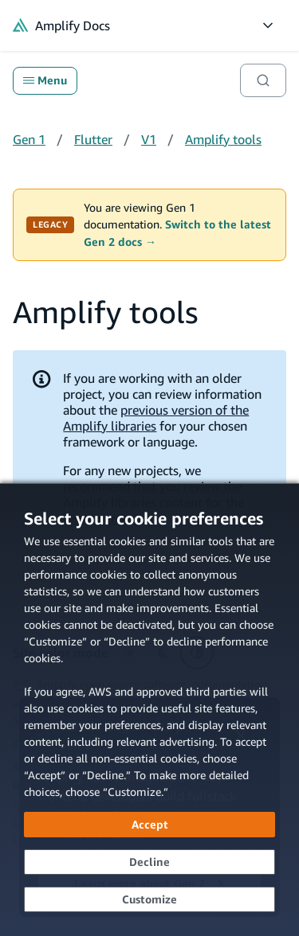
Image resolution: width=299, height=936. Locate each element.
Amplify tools (223, 139)
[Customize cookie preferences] (149, 899)
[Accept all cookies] (149, 824)
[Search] (263, 80)
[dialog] (149, 709)
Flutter (93, 139)
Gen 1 (29, 139)
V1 (148, 139)
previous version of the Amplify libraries (156, 418)
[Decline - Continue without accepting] (149, 862)
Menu (45, 80)
